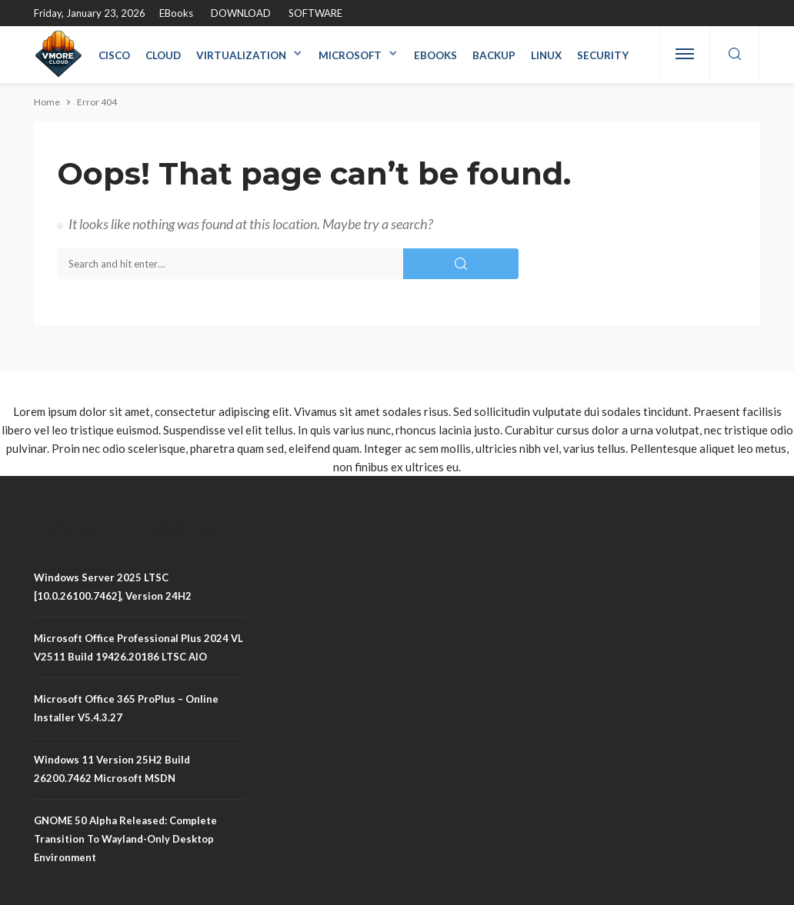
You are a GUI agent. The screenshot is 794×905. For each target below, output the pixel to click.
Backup (493, 55)
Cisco (114, 55)
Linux (546, 55)
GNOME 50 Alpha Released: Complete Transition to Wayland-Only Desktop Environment (125, 838)
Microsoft (350, 55)
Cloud (163, 55)
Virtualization (241, 55)
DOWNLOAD (241, 13)
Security (603, 55)
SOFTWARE (315, 13)
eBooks (176, 13)
